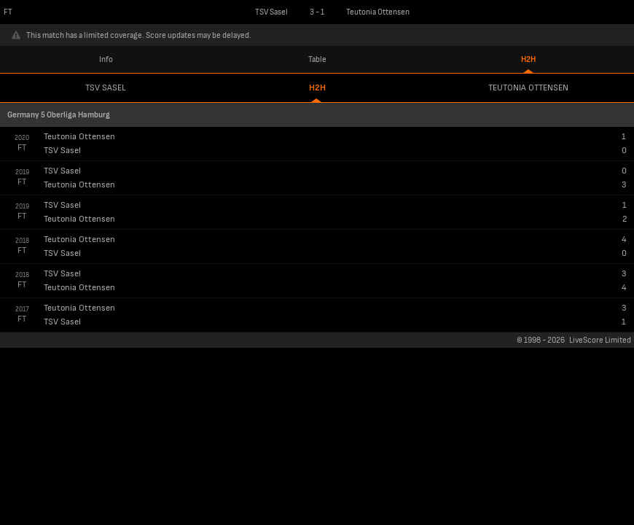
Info (106, 59)
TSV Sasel (105, 87)
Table (317, 59)
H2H (528, 59)
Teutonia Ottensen (528, 87)
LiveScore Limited (600, 340)
